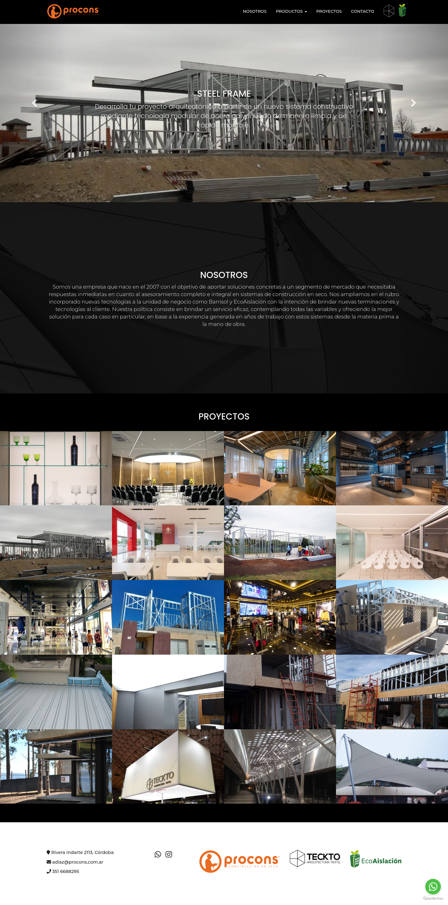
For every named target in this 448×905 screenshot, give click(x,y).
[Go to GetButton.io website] (433, 899)
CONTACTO (362, 11)
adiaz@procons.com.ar (75, 862)
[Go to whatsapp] (433, 886)
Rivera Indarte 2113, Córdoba (80, 852)
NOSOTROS (254, 11)
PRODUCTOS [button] (291, 11)
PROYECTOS (329, 11)
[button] (33, 101)
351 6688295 (63, 871)
